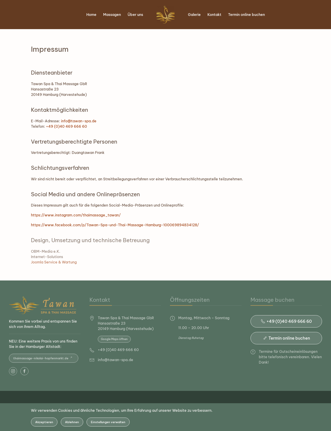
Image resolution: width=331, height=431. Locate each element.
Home (91, 14)
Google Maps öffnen (114, 339)
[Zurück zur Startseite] (165, 14)
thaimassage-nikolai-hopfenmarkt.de (43, 358)
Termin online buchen (246, 14)
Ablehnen (72, 422)
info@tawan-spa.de (78, 121)
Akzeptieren (44, 422)
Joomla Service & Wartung (54, 262)
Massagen (112, 14)
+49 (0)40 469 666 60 (66, 126)
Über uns (135, 14)
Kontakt (214, 14)
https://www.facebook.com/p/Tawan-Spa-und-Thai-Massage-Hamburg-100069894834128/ (115, 225)
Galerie (194, 14)
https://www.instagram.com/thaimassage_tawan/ (76, 215)
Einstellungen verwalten (108, 422)
